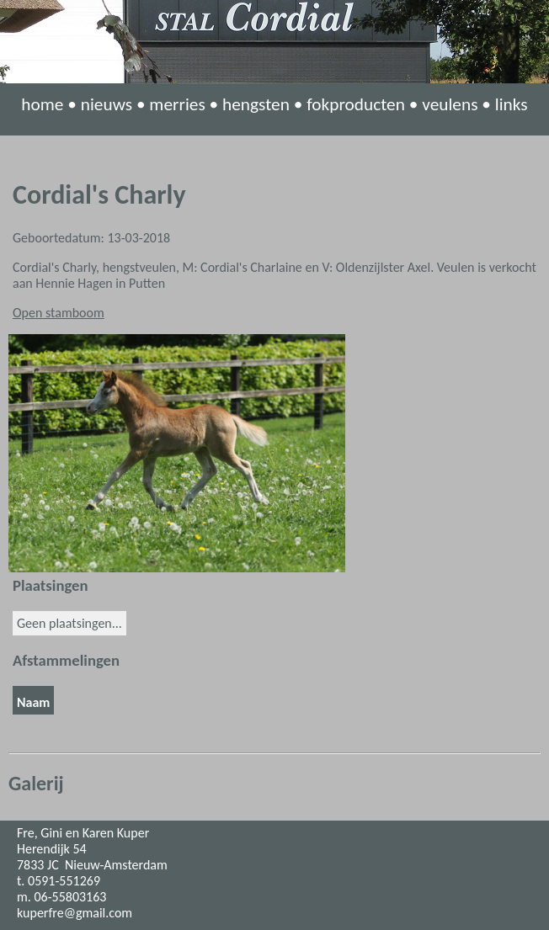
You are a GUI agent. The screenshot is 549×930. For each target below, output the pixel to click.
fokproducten (355, 104)
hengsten (256, 104)
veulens (449, 104)
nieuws (106, 104)
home (42, 104)
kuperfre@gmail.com (74, 913)
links (511, 104)
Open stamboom (58, 313)
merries (177, 104)
